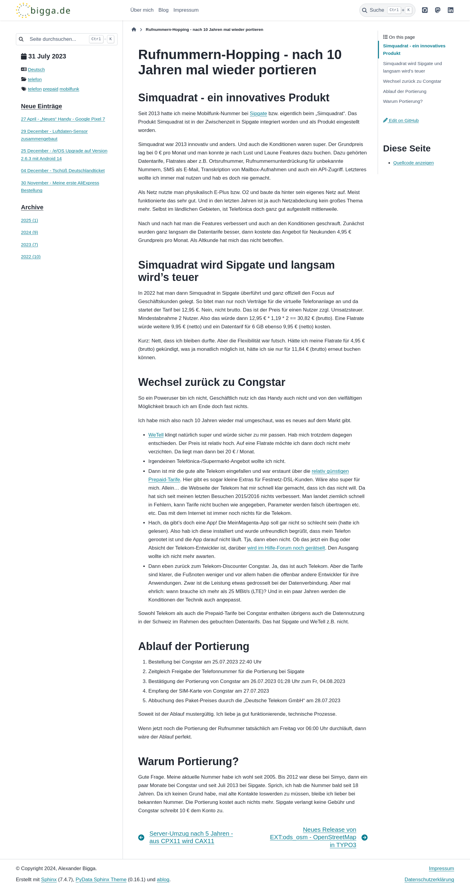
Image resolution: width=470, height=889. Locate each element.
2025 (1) (29, 220)
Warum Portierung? (403, 101)
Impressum (186, 10)
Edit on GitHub (401, 120)
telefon (35, 79)
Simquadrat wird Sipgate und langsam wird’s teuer (412, 67)
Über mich (141, 10)
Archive (32, 207)
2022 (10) (30, 256)
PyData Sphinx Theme (101, 879)
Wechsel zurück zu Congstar (412, 81)
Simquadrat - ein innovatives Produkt (414, 49)
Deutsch (36, 69)
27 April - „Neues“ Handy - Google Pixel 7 (63, 118)
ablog (163, 879)
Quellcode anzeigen (413, 162)
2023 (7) (29, 244)
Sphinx (49, 879)
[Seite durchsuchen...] (56, 39)
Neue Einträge (41, 106)
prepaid (50, 88)
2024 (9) (29, 232)
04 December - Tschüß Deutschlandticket (63, 170)
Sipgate (258, 113)
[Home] (134, 29)
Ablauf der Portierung (405, 91)
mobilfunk (69, 88)
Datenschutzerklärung (429, 879)
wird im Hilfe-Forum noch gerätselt (286, 548)
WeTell (156, 435)
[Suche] (387, 10)
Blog (163, 10)
